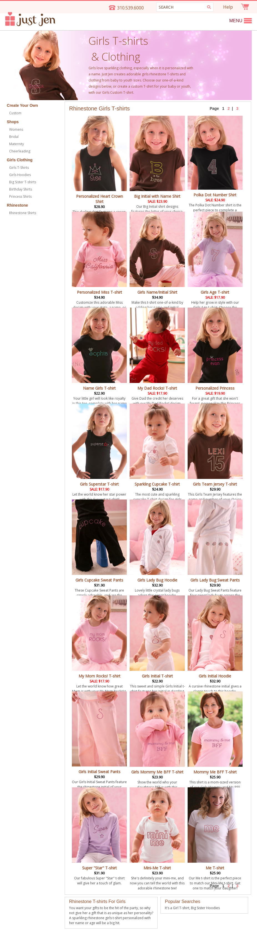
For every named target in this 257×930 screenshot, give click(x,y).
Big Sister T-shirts (22, 182)
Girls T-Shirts (19, 167)
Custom (15, 113)
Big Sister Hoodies (205, 908)
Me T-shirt (215, 865)
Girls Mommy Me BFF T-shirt (157, 769)
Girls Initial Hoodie (215, 676)
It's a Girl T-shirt (177, 908)
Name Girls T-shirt (99, 388)
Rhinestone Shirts (22, 213)
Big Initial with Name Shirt (157, 196)
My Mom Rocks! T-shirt (99, 676)
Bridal (14, 136)
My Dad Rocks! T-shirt (157, 388)
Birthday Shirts (20, 189)
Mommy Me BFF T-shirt (215, 769)
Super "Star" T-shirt (99, 867)
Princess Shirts (20, 196)
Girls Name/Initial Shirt (157, 292)
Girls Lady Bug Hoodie (157, 580)
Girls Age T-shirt (215, 292)
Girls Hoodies (20, 174)
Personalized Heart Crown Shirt (99, 199)
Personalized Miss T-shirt (99, 292)
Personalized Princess (215, 388)
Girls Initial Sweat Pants (99, 771)
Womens (16, 129)
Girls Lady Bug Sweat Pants (215, 580)
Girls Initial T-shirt (157, 676)
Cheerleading (19, 151)
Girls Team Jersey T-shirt (215, 484)
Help (228, 7)
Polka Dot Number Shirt (214, 194)
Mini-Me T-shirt (157, 865)
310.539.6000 (130, 8)
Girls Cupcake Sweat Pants (99, 580)
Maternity (16, 144)
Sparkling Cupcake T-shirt (157, 484)
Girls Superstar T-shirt (99, 484)
